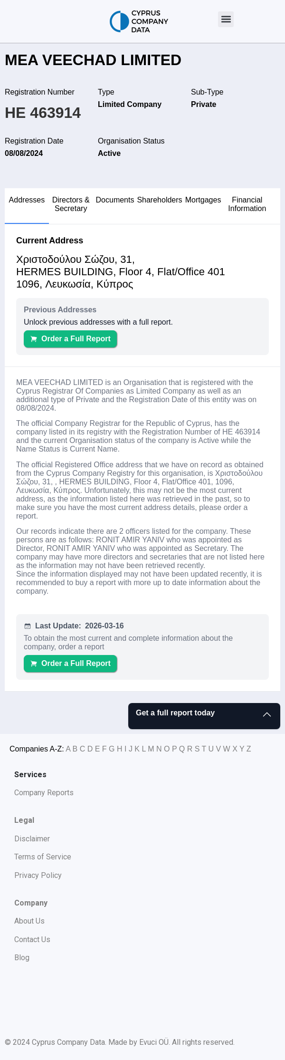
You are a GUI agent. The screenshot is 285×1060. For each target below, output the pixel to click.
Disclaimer (32, 838)
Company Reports (44, 792)
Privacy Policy (38, 875)
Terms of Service (42, 856)
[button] (226, 19)
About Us (29, 920)
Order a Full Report (70, 339)
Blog (21, 957)
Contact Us (32, 939)
